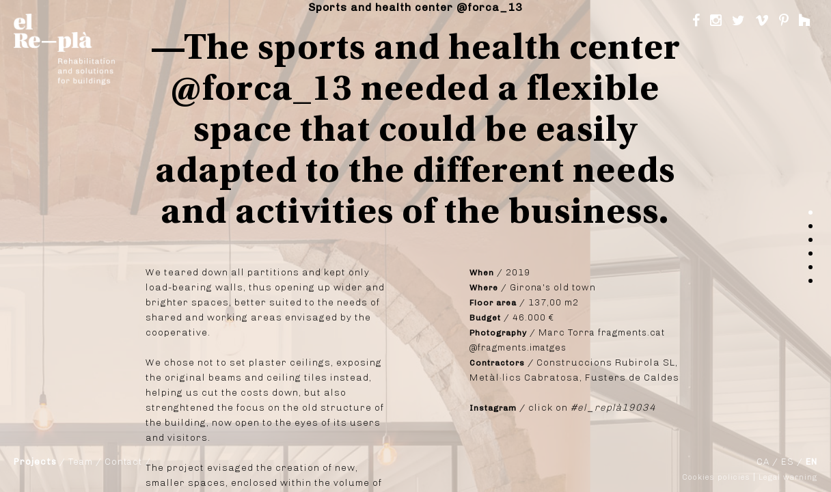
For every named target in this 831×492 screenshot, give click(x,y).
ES (787, 461)
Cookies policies (716, 477)
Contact (123, 461)
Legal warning (788, 477)
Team (80, 461)
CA (763, 461)
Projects (35, 461)
